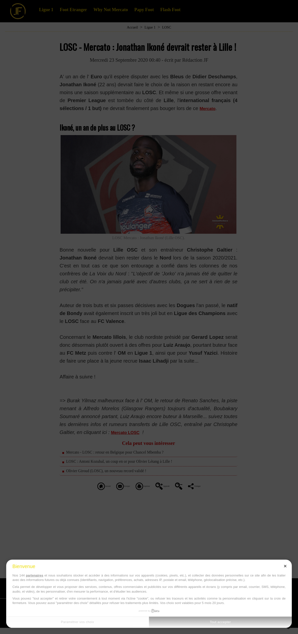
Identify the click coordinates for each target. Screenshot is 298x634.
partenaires (34, 575)
